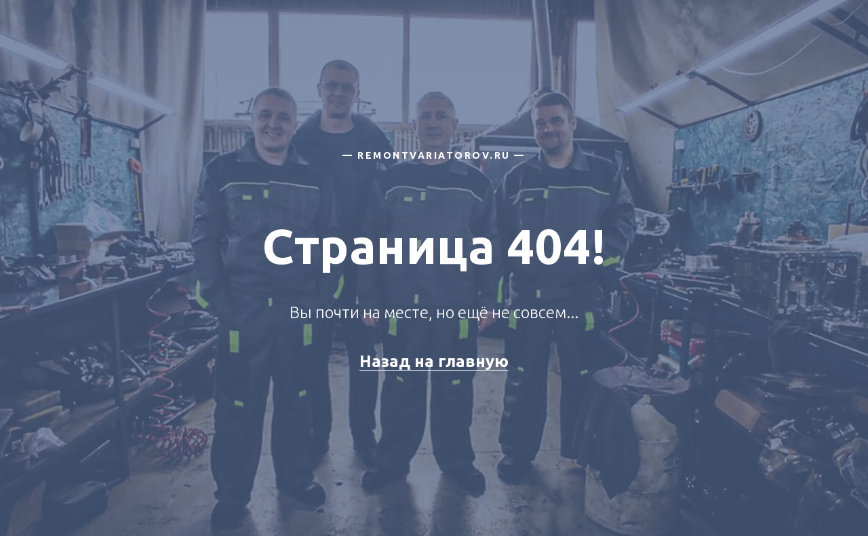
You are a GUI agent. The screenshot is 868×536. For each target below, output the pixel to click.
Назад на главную (434, 361)
